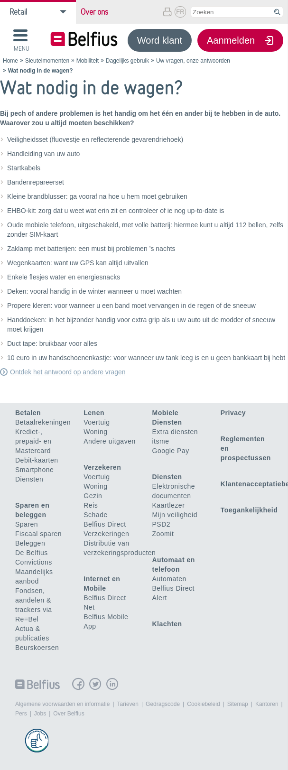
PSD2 (161, 524)
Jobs (40, 713)
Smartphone (34, 469)
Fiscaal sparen (38, 534)
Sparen (26, 524)
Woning (95, 432)
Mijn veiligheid (174, 515)
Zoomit (163, 534)
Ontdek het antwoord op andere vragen (68, 372)
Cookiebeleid (203, 704)
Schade (95, 515)
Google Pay (170, 451)
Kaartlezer (168, 505)
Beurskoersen (37, 647)
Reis (91, 505)
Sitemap (237, 704)
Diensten (29, 479)
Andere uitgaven (109, 441)
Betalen (28, 413)
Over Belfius (68, 713)
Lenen (94, 413)
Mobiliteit (87, 60)
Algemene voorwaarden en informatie (62, 704)
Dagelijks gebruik (127, 60)
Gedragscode (163, 704)
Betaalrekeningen (43, 422)
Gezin (93, 496)
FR (180, 11)
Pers (21, 713)
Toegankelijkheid (249, 510)
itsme (160, 441)
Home (10, 60)
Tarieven (128, 704)
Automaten (169, 579)
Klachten (167, 624)
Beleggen (30, 543)
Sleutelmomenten (47, 60)
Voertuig (97, 422)
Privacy (233, 413)
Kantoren (267, 704)
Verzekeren (102, 467)
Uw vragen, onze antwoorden (193, 60)
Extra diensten (175, 432)
